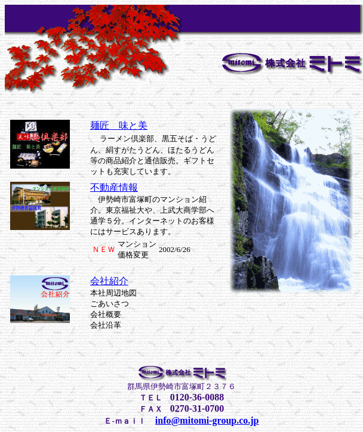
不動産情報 (114, 187)
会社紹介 (109, 281)
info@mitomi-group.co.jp (207, 420)
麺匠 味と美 (118, 125)
